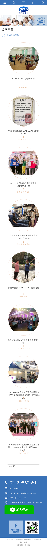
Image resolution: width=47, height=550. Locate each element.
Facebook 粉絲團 (16, 527)
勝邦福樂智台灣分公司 (24, 10)
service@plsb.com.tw (26, 493)
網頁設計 (20, 545)
